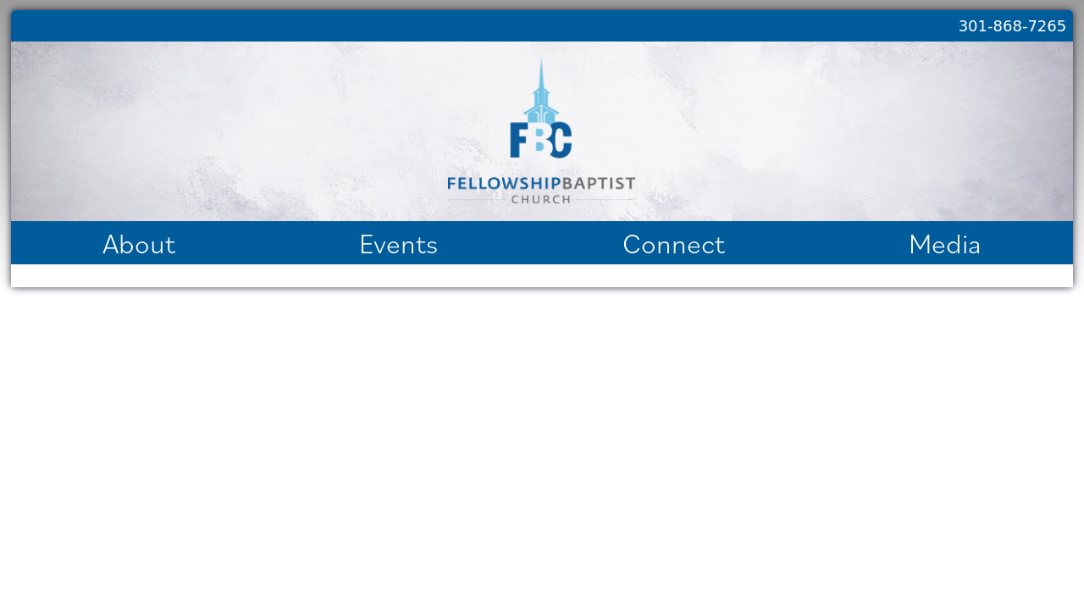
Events (398, 243)
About (138, 243)
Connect (673, 243)
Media (945, 243)
